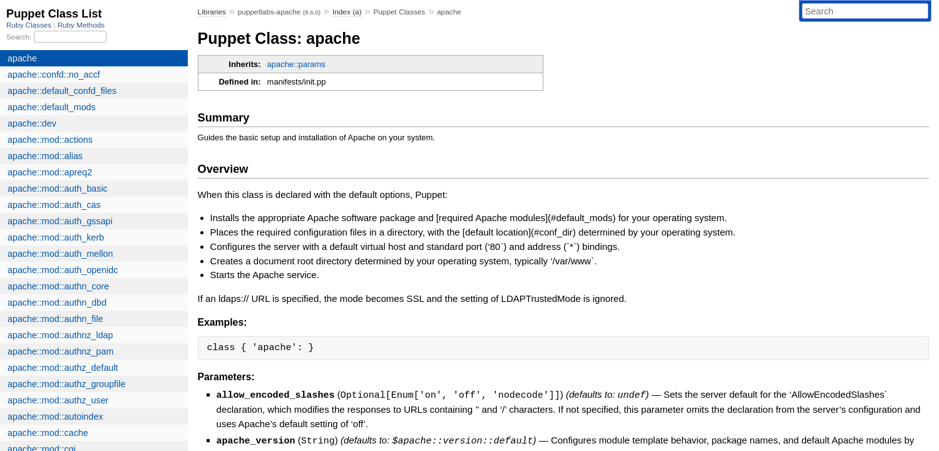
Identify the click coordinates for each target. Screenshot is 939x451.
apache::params (296, 64)
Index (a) (347, 12)
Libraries (212, 12)
